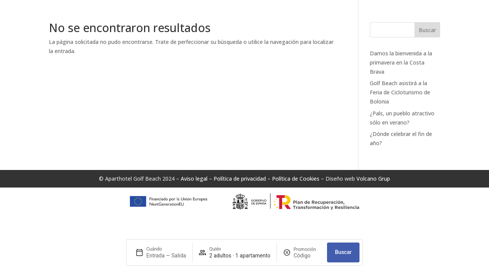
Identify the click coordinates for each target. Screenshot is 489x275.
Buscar (427, 30)
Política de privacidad (240, 178)
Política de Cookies (295, 178)
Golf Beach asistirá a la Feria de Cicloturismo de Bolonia (400, 92)
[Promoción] (307, 255)
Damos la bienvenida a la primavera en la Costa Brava (401, 62)
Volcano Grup (373, 178)
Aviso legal (194, 178)
